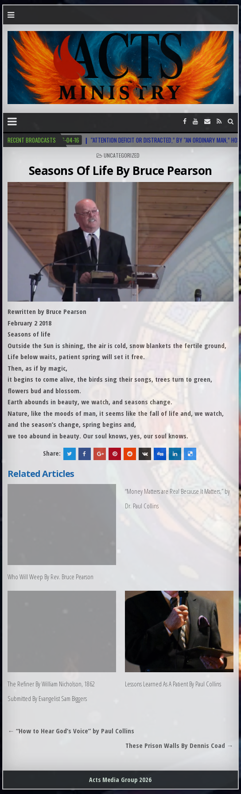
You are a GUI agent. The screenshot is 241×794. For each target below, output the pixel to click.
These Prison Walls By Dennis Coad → (179, 745)
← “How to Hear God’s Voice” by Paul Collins (71, 730)
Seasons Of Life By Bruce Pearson (120, 170)
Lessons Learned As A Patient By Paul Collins (173, 683)
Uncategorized (122, 155)
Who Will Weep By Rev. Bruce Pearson (50, 576)
